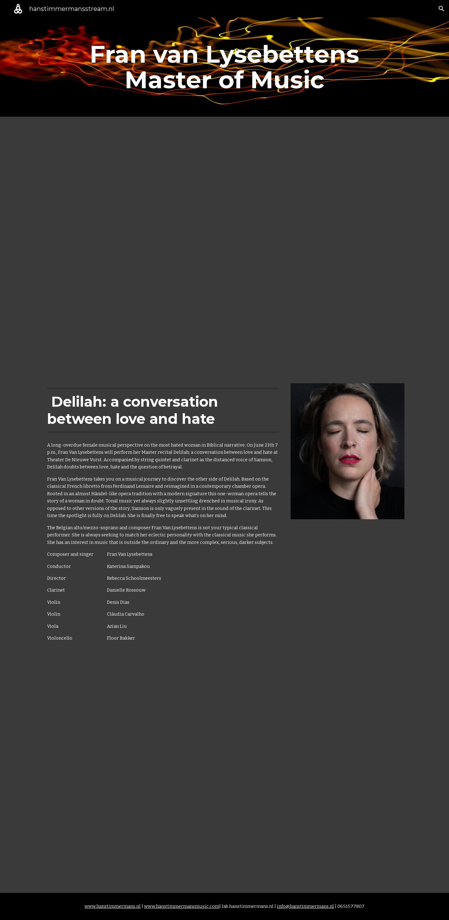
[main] (224, 67)
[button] (441, 8)
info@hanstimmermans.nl (305, 906)
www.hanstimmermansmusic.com (181, 906)
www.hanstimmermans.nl (112, 906)
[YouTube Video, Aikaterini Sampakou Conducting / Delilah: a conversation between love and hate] (224, 779)
